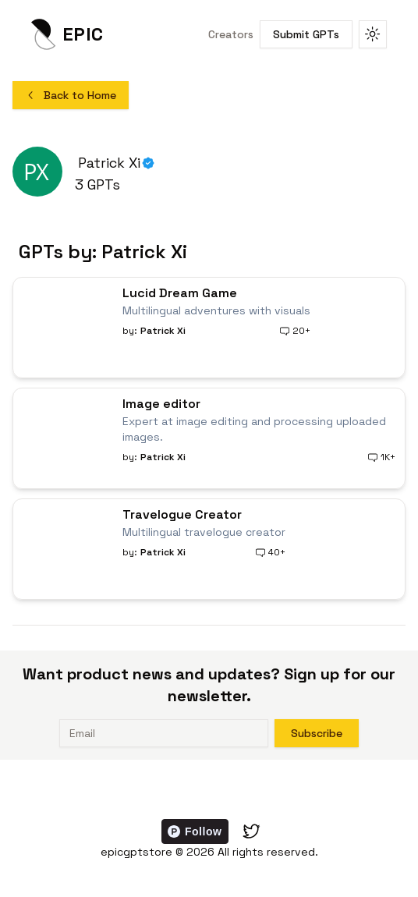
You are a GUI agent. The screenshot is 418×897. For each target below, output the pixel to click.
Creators (230, 34)
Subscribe (316, 733)
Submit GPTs (306, 34)
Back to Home (70, 95)
